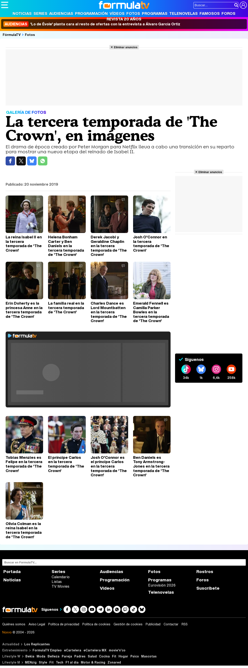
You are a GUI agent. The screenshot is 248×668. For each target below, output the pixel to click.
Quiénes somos (13, 624)
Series (40, 13)
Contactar (171, 624)
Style (43, 662)
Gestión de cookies (128, 624)
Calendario (61, 577)
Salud (92, 656)
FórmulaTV (12, 34)
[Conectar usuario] (243, 5)
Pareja (67, 656)
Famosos (210, 13)
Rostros (204, 571)
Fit (114, 656)
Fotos (133, 13)
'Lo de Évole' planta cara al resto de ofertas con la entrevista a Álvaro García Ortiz (91, 24)
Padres (80, 656)
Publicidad (153, 624)
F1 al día (72, 662)
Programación (91, 13)
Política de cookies (96, 624)
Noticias (22, 13)
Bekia (29, 656)
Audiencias (61, 13)
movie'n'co (117, 650)
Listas (57, 581)
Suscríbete (207, 588)
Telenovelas (183, 13)
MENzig (31, 662)
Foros (228, 13)
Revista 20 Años (124, 19)
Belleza (53, 656)
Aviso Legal (37, 624)
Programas (154, 13)
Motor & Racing (93, 662)
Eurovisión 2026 (162, 585)
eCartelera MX (95, 650)
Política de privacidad (63, 624)
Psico (134, 656)
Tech (59, 662)
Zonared (114, 662)
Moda (41, 656)
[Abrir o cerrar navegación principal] (4, 5)
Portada (12, 571)
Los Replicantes (37, 644)
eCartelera (72, 650)
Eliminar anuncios (125, 47)
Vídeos (117, 13)
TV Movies (60, 586)
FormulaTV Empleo (47, 650)
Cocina (104, 656)
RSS (185, 624)
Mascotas (149, 656)
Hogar (123, 656)
